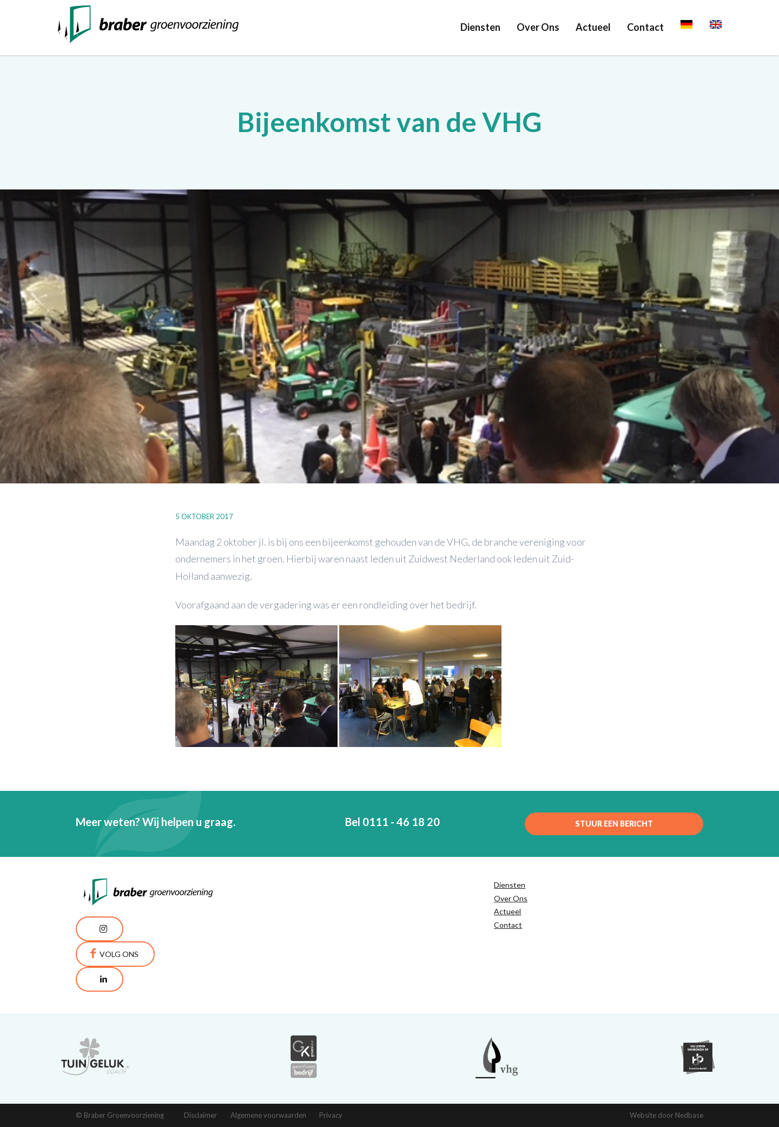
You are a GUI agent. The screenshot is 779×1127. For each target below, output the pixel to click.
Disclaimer (200, 1115)
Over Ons (538, 27)
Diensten (480, 27)
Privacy (330, 1115)
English (725, 27)
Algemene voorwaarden (268, 1115)
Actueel (593, 27)
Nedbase (689, 1115)
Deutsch (698, 27)
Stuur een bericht (614, 823)
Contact (645, 27)
